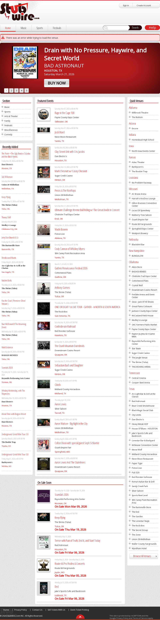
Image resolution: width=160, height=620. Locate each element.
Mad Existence (7, 347)
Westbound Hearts (9, 257)
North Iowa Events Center (143, 151)
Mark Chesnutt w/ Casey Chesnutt (71, 171)
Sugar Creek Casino (141, 353)
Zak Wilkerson (7, 176)
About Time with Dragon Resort (14, 414)
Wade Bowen (61, 229)
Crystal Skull (137, 285)
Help (152, 27)
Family (7, 120)
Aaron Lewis (60, 404)
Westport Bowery (140, 233)
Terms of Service (140, 618)
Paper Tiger (137, 463)
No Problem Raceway (142, 182)
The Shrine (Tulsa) (140, 362)
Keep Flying (6, 197)
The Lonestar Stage (140, 521)
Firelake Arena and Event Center (143, 296)
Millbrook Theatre (140, 112)
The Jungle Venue (139, 357)
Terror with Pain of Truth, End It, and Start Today (77, 540)
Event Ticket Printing (80, 609)
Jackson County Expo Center (145, 311)
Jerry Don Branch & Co (10, 237)
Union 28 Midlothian (141, 539)
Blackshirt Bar (138, 244)
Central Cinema (139, 378)
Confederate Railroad (65, 326)
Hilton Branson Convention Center (144, 204)
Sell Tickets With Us (56, 609)
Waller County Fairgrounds (144, 543)
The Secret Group (140, 530)
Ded (57, 587)
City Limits (136, 415)
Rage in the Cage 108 (64, 113)
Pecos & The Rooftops (65, 190)
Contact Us (37, 609)
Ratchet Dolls (7, 280)
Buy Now (57, 83)
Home (8, 28)
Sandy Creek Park (140, 486)
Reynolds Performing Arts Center (143, 342)
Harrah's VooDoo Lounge (143, 198)
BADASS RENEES (139, 271)
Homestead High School (143, 139)
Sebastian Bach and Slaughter (69, 365)
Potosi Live (137, 468)
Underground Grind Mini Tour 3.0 (15, 434)
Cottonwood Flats (140, 280)
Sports (39, 28)
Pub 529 (135, 472)
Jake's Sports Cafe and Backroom (142, 434)
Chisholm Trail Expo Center (144, 276)
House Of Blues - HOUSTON (145, 428)
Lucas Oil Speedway (141, 210)
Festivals (57, 28)
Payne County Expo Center (144, 329)
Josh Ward (59, 132)
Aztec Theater (138, 162)
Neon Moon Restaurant (142, 458)
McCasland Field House (142, 315)
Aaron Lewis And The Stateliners (70, 462)
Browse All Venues (146, 556)
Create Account (144, 5)
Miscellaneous (10, 130)
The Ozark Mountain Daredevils (69, 346)
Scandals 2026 (7, 367)
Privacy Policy (20, 609)
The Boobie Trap (139, 171)
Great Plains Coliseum (142, 306)
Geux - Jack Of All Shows (143, 301)
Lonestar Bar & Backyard (143, 440)
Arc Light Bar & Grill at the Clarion (143, 395)
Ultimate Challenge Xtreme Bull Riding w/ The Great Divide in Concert (87, 210)
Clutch (57, 385)
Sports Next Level (140, 495)
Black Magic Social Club (142, 410)
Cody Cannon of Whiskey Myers (70, 249)
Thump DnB (6, 217)
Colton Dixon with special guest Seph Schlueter (77, 443)
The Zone (136, 534)
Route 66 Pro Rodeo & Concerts (70, 563)
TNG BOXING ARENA (141, 366)
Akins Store (137, 267)
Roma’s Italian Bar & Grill (143, 481)
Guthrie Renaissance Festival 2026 (71, 268)
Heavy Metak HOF (140, 424)
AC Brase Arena (139, 194)
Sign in (126, 5)
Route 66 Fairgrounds (142, 224)
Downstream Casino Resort (144, 290)
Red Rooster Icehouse (142, 477)
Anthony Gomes (62, 288)
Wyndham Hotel (139, 548)
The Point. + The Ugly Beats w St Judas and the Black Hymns (16, 155)
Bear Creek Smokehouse (143, 405)
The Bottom (137, 117)
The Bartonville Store (141, 507)
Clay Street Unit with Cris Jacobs (70, 152)
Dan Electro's (138, 419)
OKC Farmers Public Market (144, 324)
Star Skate (136, 348)
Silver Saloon (138, 490)
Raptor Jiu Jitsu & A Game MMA (143, 335)
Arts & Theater (11, 116)
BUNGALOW (137, 255)
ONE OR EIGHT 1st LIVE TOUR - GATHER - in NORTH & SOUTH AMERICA (87, 307)
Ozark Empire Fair (140, 219)
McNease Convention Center (145, 445)
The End (135, 511)
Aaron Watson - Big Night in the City (71, 423)
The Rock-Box (138, 525)
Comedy (8, 134)
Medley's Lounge (139, 320)
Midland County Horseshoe (144, 454)
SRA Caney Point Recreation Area (144, 501)
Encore (135, 128)
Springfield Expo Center (142, 228)
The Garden (137, 516)
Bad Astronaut (138, 401)
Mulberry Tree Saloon (142, 215)
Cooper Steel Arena (141, 382)
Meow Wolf (137, 449)
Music (23, 28)
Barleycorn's (137, 166)
